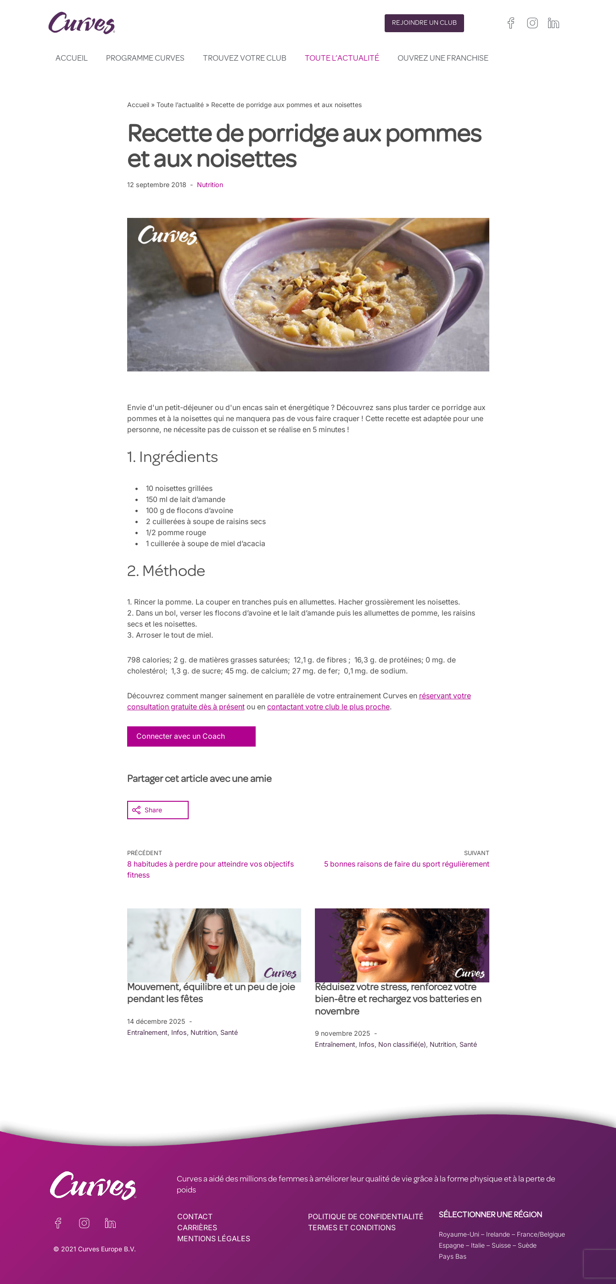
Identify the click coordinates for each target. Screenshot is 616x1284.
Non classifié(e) (404, 1044)
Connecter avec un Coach (181, 736)
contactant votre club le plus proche (332, 706)
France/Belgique (541, 1234)
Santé (232, 1032)
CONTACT (195, 1216)
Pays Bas (452, 1256)
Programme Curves (145, 59)
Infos (181, 1032)
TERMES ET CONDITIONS (352, 1227)
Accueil (72, 59)
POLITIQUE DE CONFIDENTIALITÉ (367, 1216)
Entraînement (148, 1032)
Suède (527, 1245)
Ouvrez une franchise (443, 59)
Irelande (498, 1234)
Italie (478, 1245)
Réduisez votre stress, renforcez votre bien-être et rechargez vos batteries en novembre (398, 1000)
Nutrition (210, 184)
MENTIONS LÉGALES (214, 1238)
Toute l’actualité (342, 59)
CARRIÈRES (197, 1227)
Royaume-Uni (459, 1234)
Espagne (451, 1245)
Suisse (501, 1245)
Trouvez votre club (244, 59)
